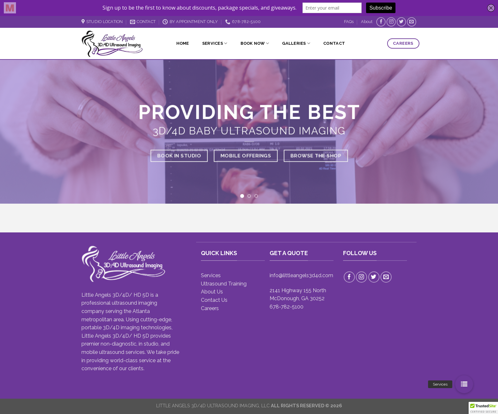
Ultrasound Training (224, 284)
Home (182, 43)
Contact (334, 43)
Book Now (255, 43)
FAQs (349, 21)
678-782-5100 (286, 307)
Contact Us (214, 300)
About (366, 21)
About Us (212, 292)
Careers (210, 308)
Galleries (296, 43)
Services (214, 43)
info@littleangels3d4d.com (301, 275)
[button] (464, 384)
